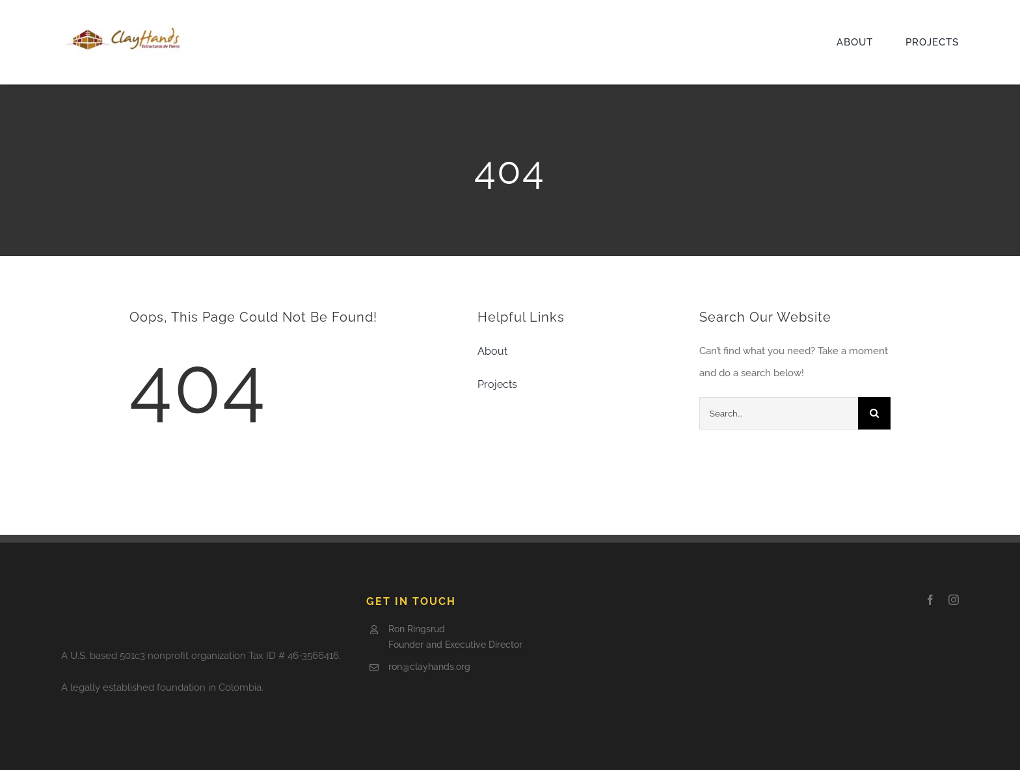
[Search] (874, 413)
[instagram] (953, 600)
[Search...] (778, 413)
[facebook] (930, 600)
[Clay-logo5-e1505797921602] (123, 26)
